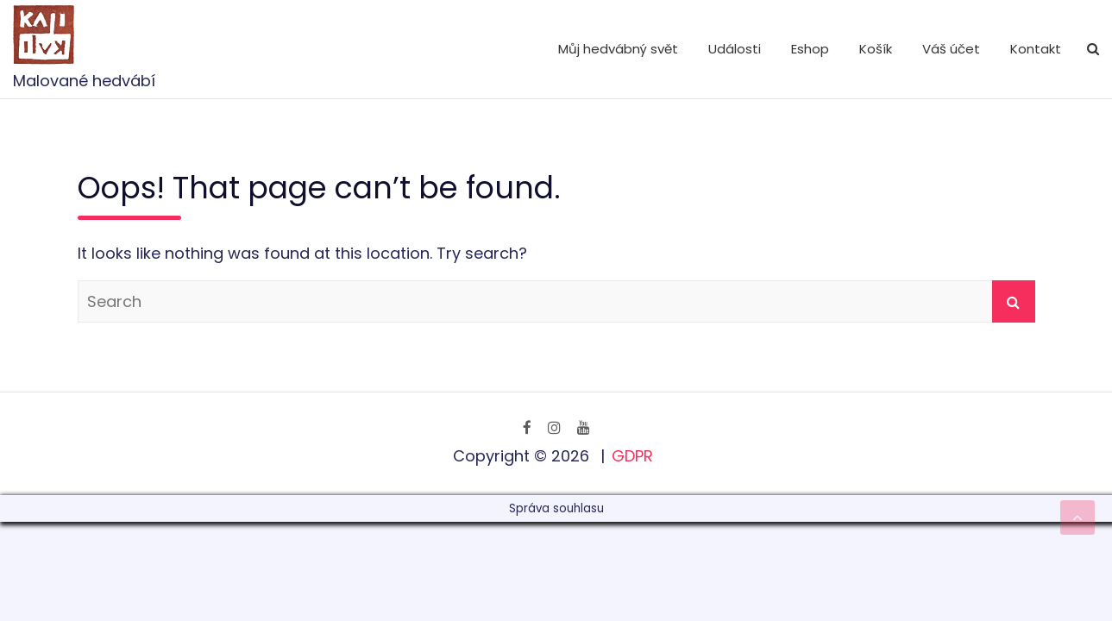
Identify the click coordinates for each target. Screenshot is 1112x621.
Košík (875, 49)
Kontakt (1035, 49)
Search (1013, 301)
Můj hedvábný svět (618, 49)
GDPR (632, 456)
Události (734, 49)
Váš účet (951, 49)
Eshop (810, 49)
